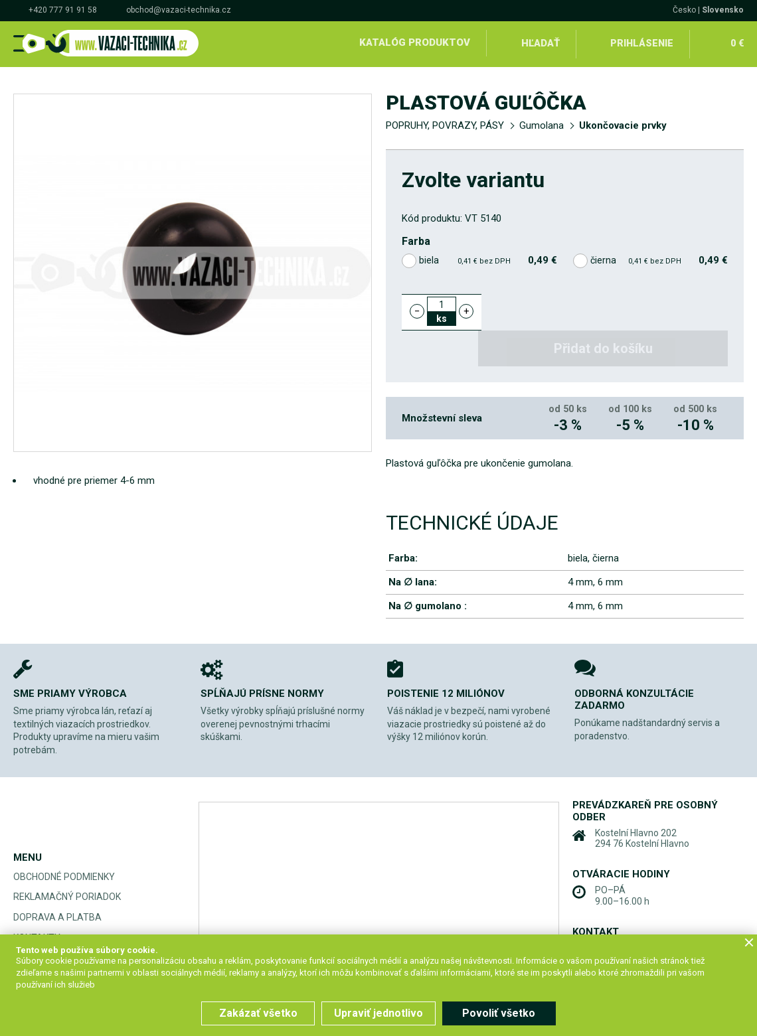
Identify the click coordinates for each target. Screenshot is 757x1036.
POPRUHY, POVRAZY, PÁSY (445, 123)
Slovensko (723, 10)
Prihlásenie (642, 42)
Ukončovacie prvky (623, 123)
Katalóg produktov (414, 42)
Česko (684, 10)
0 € (736, 42)
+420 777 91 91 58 (63, 10)
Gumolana (541, 123)
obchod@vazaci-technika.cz (178, 10)
